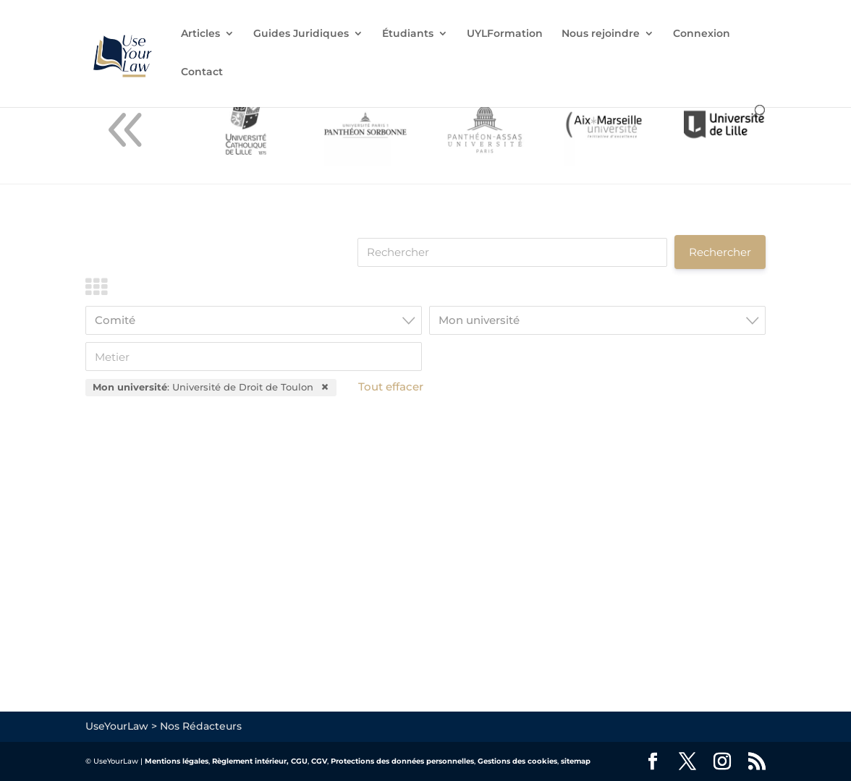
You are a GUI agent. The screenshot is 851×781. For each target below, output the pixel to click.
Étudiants (407, 34)
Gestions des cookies (517, 761)
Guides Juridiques (301, 34)
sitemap (575, 761)
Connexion (701, 34)
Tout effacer (390, 386)
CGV (319, 761)
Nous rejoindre (601, 34)
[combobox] (253, 320)
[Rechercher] (512, 252)
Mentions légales (176, 761)
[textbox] (258, 320)
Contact (202, 72)
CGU (299, 761)
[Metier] (253, 356)
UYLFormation (505, 34)
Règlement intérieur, (250, 761)
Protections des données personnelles (402, 761)
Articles (200, 34)
